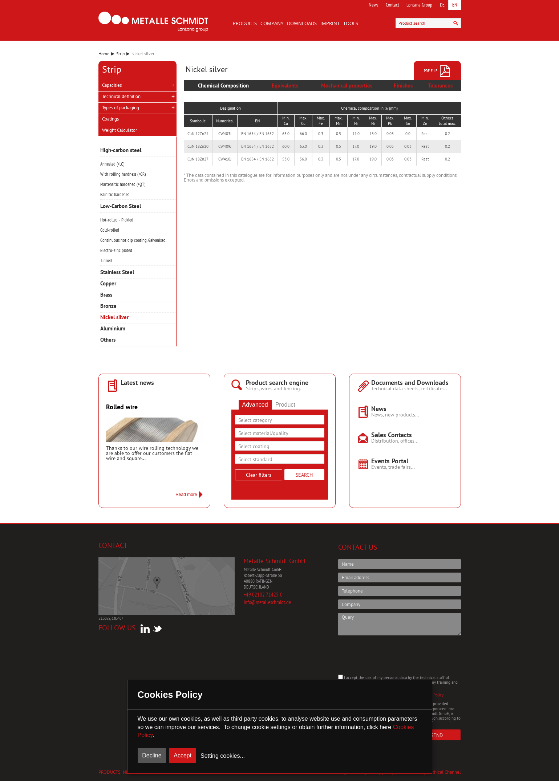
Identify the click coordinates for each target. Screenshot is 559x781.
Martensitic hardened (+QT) (122, 184)
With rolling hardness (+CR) (123, 174)
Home (103, 53)
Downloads (302, 23)
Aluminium (112, 329)
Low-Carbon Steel (120, 206)
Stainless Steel (117, 272)
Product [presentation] (285, 405)
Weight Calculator (119, 130)
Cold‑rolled (109, 230)
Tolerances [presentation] (440, 85)
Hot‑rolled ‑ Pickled (117, 220)
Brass (106, 295)
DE (442, 4)
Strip (120, 53)
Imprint (330, 23)
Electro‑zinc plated (116, 250)
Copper (108, 284)
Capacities (112, 85)
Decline (151, 755)
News (373, 4)
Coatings (110, 119)
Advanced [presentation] (255, 405)
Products (245, 23)
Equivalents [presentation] (285, 85)
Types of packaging (120, 108)
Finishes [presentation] (403, 85)
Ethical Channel (445, 772)
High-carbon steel (120, 150)
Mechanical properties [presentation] (346, 85)
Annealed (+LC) (112, 164)
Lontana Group (419, 4)
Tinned (106, 260)
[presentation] (393, 655)
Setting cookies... (222, 756)
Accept (182, 755)
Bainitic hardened (115, 194)
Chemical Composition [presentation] (223, 85)
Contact (392, 4)
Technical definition (121, 96)
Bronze (108, 306)
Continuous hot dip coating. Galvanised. (133, 240)
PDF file (437, 71)
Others (108, 340)
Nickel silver (114, 317)
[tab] (223, 85)
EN (454, 4)
